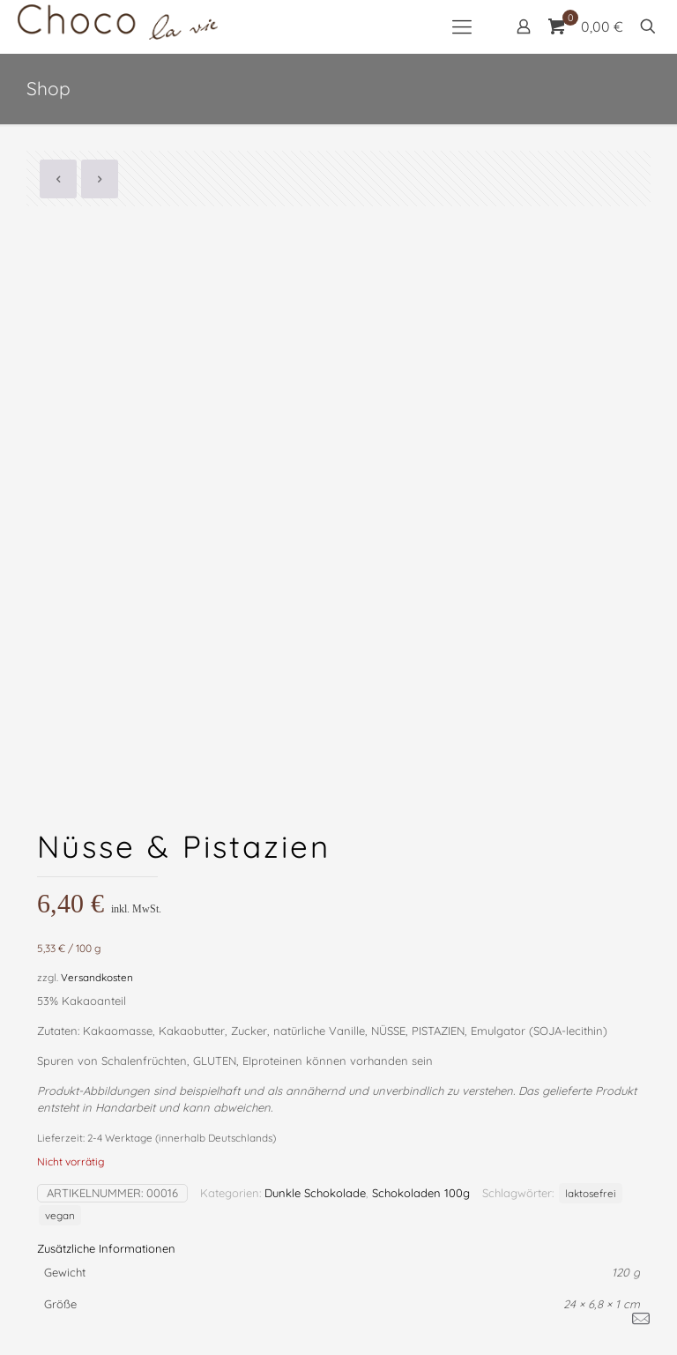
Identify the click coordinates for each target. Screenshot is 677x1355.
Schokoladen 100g (421, 1193)
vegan (60, 1215)
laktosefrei (590, 1193)
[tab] (338, 1248)
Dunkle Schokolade (315, 1193)
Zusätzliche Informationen (106, 1248)
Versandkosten (97, 977)
